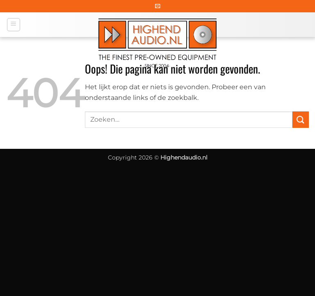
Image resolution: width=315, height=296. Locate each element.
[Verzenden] (300, 119)
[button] (157, 6)
